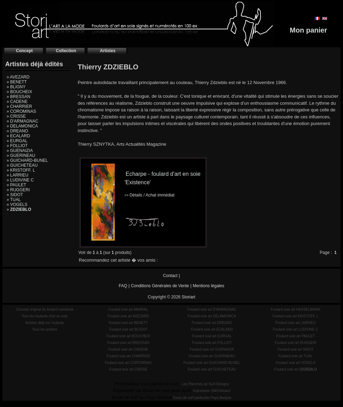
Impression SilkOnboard (211, 391)
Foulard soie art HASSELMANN (295, 309)
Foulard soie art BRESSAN (128, 343)
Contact (170, 275)
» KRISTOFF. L (21, 170)
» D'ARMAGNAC (22, 121)
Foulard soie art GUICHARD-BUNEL (211, 363)
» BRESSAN (18, 96)
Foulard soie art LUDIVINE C (295, 329)
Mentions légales (208, 285)
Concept (24, 50)
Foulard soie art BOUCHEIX (128, 336)
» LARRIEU (17, 175)
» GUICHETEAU (22, 165)
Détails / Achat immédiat (149, 195)
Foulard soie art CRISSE (128, 369)
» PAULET (16, 184)
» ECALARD (18, 135)
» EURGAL (17, 140)
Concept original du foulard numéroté (45, 309)
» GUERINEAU (21, 155)
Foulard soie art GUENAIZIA (212, 349)
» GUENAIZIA (20, 150)
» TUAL (14, 199)
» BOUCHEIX (19, 91)
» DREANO (17, 131)
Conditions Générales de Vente (160, 285)
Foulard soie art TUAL (296, 356)
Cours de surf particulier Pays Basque (202, 398)
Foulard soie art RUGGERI (295, 343)
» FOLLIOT (17, 145)
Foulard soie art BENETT (128, 323)
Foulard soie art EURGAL (212, 336)
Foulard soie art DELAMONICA (212, 316)
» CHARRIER (19, 106)
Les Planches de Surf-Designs (205, 384)
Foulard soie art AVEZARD (128, 316)
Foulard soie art (295, 369)
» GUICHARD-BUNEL (27, 160)
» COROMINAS (21, 111)
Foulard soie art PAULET (295, 336)
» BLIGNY (16, 86)
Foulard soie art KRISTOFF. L (296, 316)
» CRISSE (16, 116)
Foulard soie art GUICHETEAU (212, 369)
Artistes (107, 50)
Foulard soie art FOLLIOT (212, 343)
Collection (66, 50)
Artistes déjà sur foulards (44, 323)
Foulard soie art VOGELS (295, 363)
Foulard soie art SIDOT (296, 349)
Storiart (188, 297)
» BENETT (17, 82)
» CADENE (17, 101)
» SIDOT (15, 194)
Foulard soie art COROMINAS (128, 363)
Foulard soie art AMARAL (128, 309)
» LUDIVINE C (20, 180)
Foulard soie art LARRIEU (295, 323)
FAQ (123, 285)
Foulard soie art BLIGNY (128, 329)
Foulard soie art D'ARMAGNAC (212, 309)
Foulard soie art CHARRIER (128, 356)
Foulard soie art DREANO (212, 323)
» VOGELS (17, 204)
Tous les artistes (44, 329)
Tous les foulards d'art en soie (44, 316)
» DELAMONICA (22, 126)
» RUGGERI (18, 189)
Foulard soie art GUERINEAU (212, 356)
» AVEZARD (18, 77)
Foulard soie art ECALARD (212, 329)
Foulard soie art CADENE (128, 349)
